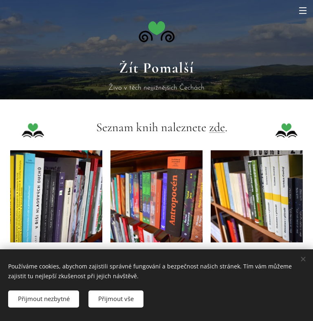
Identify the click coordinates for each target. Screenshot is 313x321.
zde (217, 127)
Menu (302, 10)
